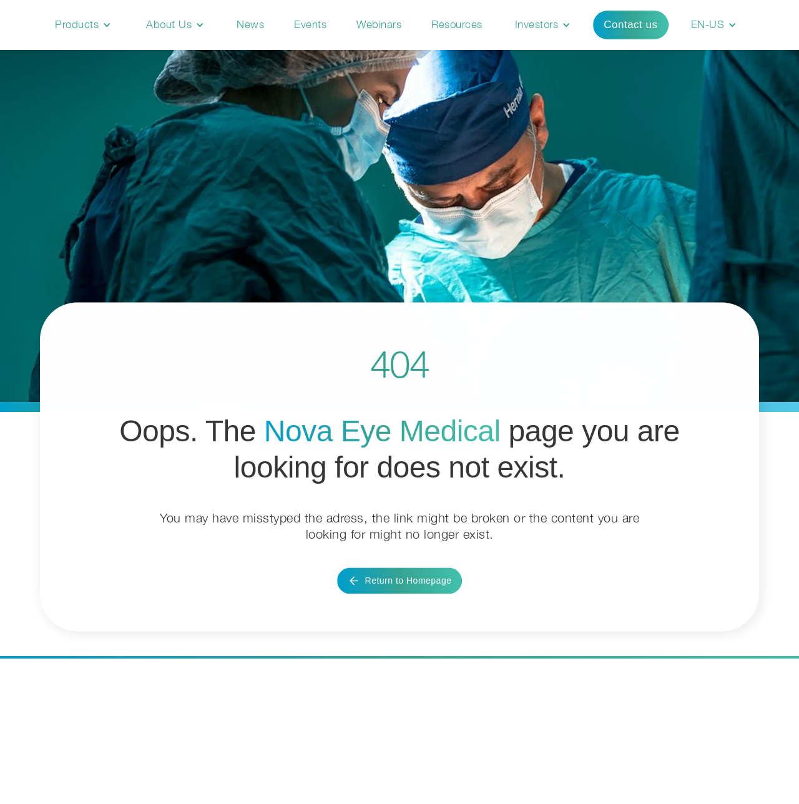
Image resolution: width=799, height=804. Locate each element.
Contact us (630, 25)
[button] (83, 25)
